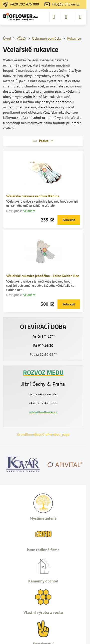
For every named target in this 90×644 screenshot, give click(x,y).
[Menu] (80, 17)
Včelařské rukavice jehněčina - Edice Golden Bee (42, 275)
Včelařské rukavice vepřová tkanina (32, 196)
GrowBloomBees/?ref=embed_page (43, 434)
